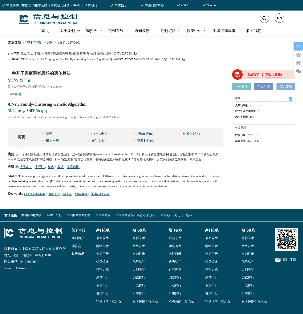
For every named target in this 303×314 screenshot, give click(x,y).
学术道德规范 (224, 31)
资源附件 (143, 140)
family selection (100, 193)
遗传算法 (26, 166)
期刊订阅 (171, 30)
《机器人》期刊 (169, 215)
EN (279, 18)
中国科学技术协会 (78, 215)
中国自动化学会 (31, 215)
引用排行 (102, 293)
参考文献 (189, 134)
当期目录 (102, 253)
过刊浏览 (102, 269)
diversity (54, 193)
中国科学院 (103, 215)
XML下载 (286, 86)
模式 (51, 166)
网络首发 (102, 246)
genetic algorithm (34, 193)
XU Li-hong (16, 110)
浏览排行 (102, 277)
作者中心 (197, 30)
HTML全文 (98, 134)
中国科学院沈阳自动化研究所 (135, 215)
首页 (45, 31)
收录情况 (78, 253)
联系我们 (254, 31)
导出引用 (264, 86)
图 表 (143, 134)
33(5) (62, 42)
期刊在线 (118, 30)
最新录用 (102, 238)
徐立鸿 (13, 80)
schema (67, 193)
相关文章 (50, 140)
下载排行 (102, 285)
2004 (50, 42)
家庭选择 (73, 166)
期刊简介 (78, 238)
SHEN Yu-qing (37, 110)
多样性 (40, 166)
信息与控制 (33, 42)
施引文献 (96, 140)
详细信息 (14, 94)
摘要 (47, 134)
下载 (273, 74)
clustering (81, 193)
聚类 (60, 166)
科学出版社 (54, 215)
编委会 (94, 30)
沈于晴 (25, 80)
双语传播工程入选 (108, 301)
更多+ (188, 215)
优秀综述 (102, 261)
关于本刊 (70, 30)
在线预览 (253, 74)
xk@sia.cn (21, 268)
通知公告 (142, 31)
